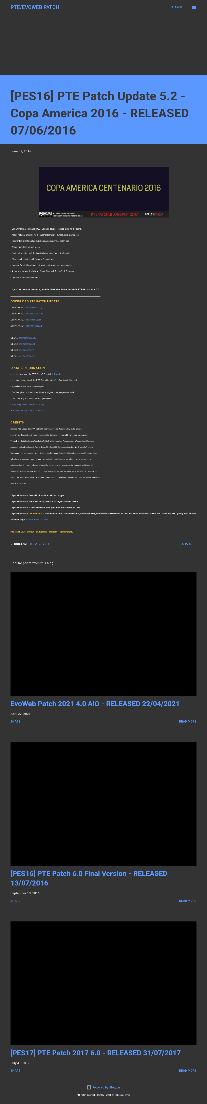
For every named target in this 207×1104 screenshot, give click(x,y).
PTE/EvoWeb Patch (35, 7)
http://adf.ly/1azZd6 (27, 338)
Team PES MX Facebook (37, 520)
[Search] (176, 7)
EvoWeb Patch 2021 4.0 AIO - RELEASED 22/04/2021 (95, 704)
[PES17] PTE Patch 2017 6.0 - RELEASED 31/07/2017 (96, 1053)
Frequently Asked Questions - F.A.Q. (28, 404)
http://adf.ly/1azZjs (27, 356)
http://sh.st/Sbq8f (33, 320)
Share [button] (187, 544)
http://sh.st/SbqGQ (33, 308)
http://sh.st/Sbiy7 (26, 350)
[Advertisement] (103, 46)
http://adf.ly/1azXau (34, 314)
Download (58, 374)
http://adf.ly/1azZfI (27, 344)
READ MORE (187, 721)
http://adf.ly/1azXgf (33, 326)
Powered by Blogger (103, 1087)
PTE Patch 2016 (39, 543)
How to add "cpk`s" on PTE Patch (28, 411)
